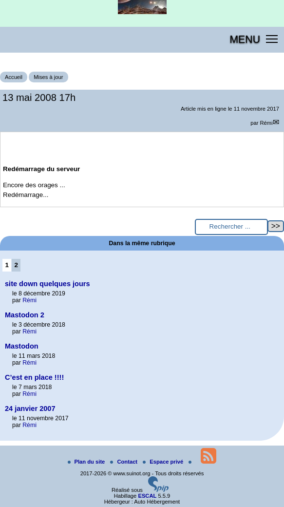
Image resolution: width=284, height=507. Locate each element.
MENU (244, 39)
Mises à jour (48, 77)
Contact (124, 462)
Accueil (13, 77)
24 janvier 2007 (30, 408)
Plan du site (87, 462)
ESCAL (147, 496)
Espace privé (164, 462)
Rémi (266, 123)
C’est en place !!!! (34, 377)
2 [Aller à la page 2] (16, 265)
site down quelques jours (47, 284)
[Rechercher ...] (231, 227)
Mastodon (21, 346)
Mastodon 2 (24, 315)
